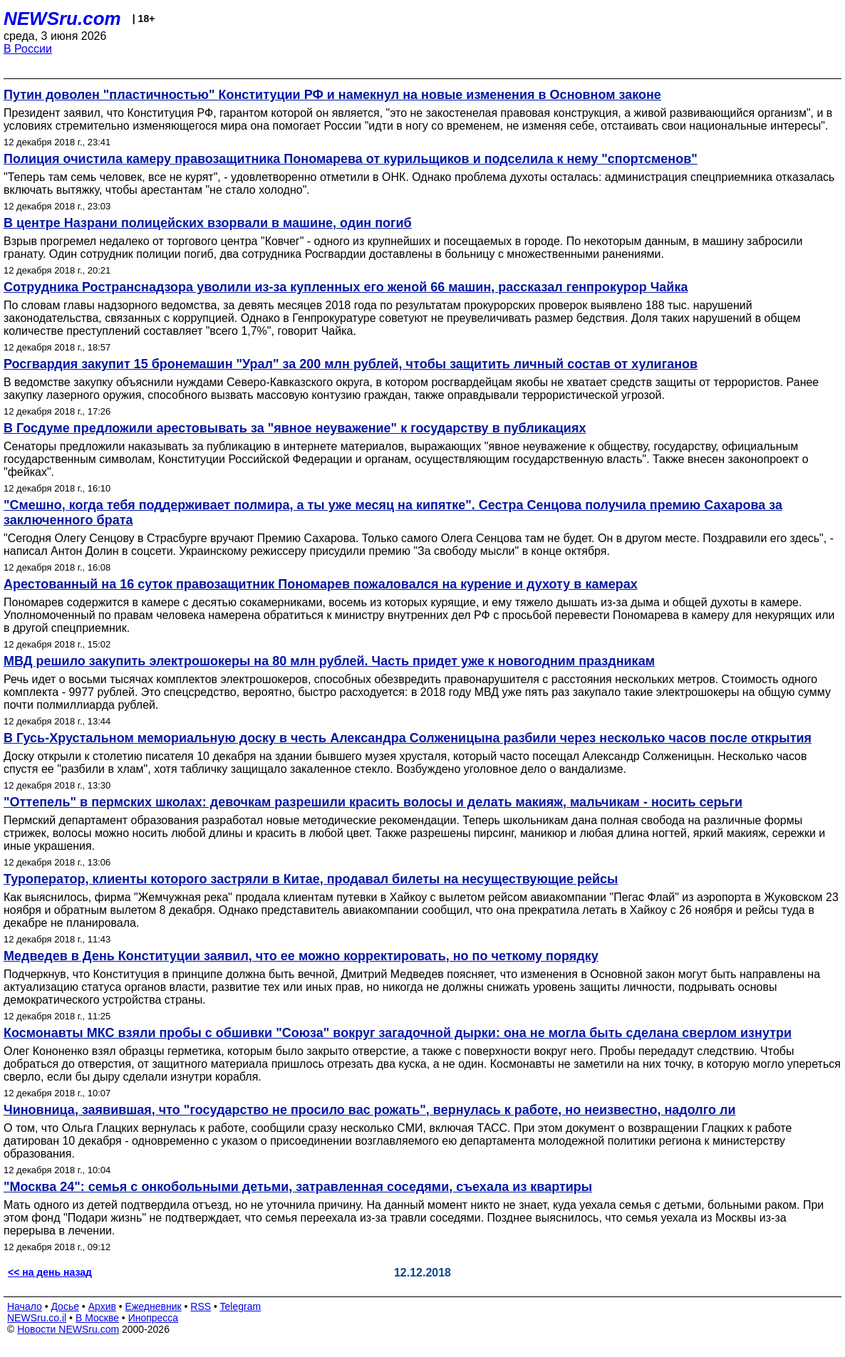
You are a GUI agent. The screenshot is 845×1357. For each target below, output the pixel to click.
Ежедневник (153, 1306)
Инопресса (153, 1318)
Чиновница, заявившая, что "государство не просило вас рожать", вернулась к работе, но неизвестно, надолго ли (369, 1110)
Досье (65, 1306)
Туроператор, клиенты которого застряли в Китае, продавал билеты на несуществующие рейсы (311, 879)
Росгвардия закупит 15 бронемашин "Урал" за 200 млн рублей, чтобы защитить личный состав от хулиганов (351, 364)
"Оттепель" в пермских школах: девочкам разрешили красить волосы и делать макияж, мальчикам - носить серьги (373, 802)
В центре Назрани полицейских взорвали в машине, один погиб (208, 223)
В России (28, 49)
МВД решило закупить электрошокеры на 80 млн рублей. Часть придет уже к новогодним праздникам (329, 661)
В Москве (97, 1318)
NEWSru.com (62, 18)
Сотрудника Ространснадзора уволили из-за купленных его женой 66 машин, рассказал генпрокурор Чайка (346, 287)
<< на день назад (50, 1272)
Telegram (240, 1306)
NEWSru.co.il (36, 1318)
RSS (200, 1306)
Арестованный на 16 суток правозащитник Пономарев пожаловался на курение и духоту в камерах (321, 584)
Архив (102, 1306)
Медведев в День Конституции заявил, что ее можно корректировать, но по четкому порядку (301, 956)
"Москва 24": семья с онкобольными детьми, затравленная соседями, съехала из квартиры (298, 1187)
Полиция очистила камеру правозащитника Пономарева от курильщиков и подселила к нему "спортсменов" (351, 159)
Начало (24, 1306)
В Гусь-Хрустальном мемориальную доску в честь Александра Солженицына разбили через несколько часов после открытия (408, 738)
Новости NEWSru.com (68, 1329)
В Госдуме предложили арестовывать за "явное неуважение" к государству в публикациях (295, 428)
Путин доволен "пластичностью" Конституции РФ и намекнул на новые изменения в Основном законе (332, 95)
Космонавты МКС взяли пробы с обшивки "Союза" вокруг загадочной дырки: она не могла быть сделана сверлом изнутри (398, 1033)
